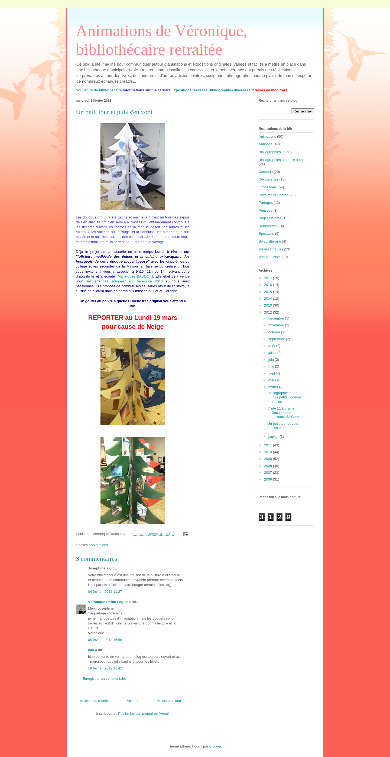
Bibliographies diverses (228, 90)
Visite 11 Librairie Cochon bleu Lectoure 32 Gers (282, 412)
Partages (266, 203)
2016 (268, 285)
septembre (277, 339)
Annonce (265, 144)
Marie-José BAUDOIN (135, 276)
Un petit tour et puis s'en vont (282, 425)
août (272, 346)
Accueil (132, 701)
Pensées (265, 210)
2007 (268, 473)
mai (271, 366)
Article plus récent (94, 701)
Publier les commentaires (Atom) (143, 713)
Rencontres (268, 226)
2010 (268, 452)
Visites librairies (271, 249)
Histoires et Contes (273, 195)
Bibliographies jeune (274, 152)
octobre (274, 332)
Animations (99, 545)
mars (272, 380)
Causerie (266, 172)
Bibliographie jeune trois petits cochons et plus (284, 397)
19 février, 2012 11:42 (105, 668)
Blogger (215, 746)
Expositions (268, 187)
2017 (268, 278)
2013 (268, 305)
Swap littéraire (270, 241)
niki (91, 650)
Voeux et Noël (270, 257)
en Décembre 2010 (124, 281)
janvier (274, 436)
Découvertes (268, 179)
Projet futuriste (270, 218)
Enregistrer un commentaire (104, 679)
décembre (276, 318)
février (273, 387)
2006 (268, 479)
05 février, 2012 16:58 (105, 640)
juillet (272, 353)
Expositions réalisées (189, 90)
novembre (276, 325)
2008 (268, 466)
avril (272, 373)
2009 (268, 459)
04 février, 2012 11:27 (105, 592)
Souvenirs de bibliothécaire (99, 90)
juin (271, 359)
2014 (268, 299)
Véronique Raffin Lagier (108, 602)
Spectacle (266, 233)
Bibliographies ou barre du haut (283, 160)
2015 (268, 292)
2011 (268, 445)
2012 (268, 312)
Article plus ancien (171, 701)
